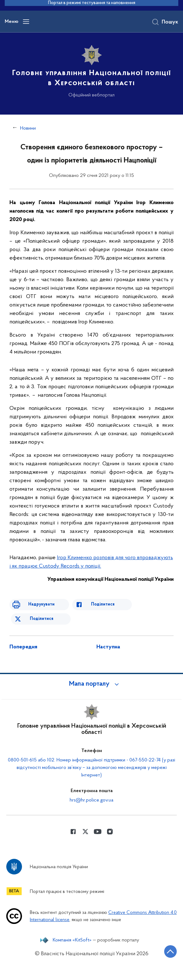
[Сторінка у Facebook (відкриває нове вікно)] (73, 831)
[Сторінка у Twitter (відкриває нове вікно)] (85, 831)
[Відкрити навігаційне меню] (26, 21)
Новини (28, 128)
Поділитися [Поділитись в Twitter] (41, 618)
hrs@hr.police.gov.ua (91, 800)
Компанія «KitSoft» (72, 940)
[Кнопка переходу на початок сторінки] (170, 951)
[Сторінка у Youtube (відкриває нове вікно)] (97, 831)
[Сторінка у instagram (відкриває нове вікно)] (110, 831)
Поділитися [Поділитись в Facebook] (103, 604)
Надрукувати (41, 604)
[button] (91, 684)
